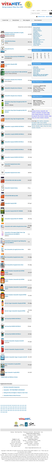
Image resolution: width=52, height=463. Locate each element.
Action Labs (35, 66)
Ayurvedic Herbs (36, 40)
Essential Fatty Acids (37, 35)
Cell (47, 126)
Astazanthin (46, 121)
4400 (20, 410)
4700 (1, 412)
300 (5, 405)
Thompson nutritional (28, 432)
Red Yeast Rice (18, 432)
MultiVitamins (36, 33)
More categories (26, 20)
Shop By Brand (15, 20)
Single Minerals (36, 34)
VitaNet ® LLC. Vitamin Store (25, 418)
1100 (20, 405)
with (38, 121)
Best (50, 124)
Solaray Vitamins (36, 70)
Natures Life (35, 72)
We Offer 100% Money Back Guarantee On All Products (28, 5)
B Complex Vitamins (37, 30)
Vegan (41, 126)
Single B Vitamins (37, 29)
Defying (45, 122)
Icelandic (33, 127)
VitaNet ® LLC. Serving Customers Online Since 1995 (12, 4)
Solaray (12, 432)
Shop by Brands (37, 27)
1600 (6, 407)
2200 (20, 407)
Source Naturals (36, 71)
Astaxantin (38, 127)
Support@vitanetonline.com (34, 447)
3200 (18, 408)
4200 (16, 410)
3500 (25, 408)
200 (3, 405)
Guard (50, 126)
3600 (1, 410)
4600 (25, 410)
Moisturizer (34, 124)
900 (16, 405)
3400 (23, 408)
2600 (4, 408)
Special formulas (36, 36)
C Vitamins (35, 32)
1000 (18, 405)
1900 (13, 407)
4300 (18, 410)
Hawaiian (38, 126)
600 (10, 405)
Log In (33, 10)
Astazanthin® (40, 124)
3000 (13, 408)
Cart (49, 10)
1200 (23, 405)
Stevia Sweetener (38, 20)
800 (14, 405)
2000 (16, 407)
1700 (9, 407)
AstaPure (41, 121)
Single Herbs (36, 37)
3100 (16, 408)
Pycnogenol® (46, 124)
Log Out (38, 10)
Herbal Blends (36, 38)
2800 (9, 408)
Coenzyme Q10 (36, 43)
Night (38, 122)
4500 (23, 410)
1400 (1, 407)
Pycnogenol (34, 122)
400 (7, 405)
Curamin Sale (5, 20)
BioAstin (33, 126)
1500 (4, 407)
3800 (6, 410)
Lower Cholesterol (37, 44)
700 (12, 405)
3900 (9, 410)
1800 (11, 407)
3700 (4, 410)
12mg (44, 126)
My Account (44, 10)
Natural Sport (36, 73)
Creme (41, 122)
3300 (20, 408)
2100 (18, 407)
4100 (13, 410)
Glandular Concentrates (38, 42)
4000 (11, 410)
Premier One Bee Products (39, 69)
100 (1, 405)
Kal (42, 432)
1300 (25, 405)
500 (8, 405)
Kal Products (36, 68)
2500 (1, 408)
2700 (6, 408)
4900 (6, 412)
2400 (25, 407)
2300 (23, 407)
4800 (4, 412)
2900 (11, 408)
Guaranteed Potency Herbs (39, 39)
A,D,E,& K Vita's (36, 28)
